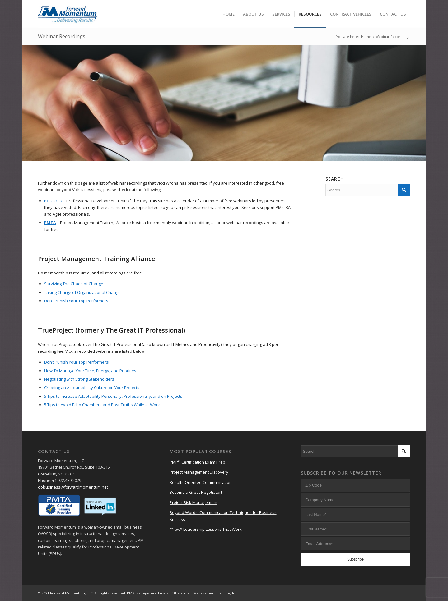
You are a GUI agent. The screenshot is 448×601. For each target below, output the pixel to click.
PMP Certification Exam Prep (197, 462)
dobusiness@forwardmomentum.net (73, 487)
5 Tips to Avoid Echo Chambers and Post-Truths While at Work (102, 404)
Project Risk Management (193, 502)
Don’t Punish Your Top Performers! (76, 362)
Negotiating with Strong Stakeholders (79, 379)
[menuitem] (228, 14)
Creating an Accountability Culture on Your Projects (91, 387)
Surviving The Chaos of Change (73, 284)
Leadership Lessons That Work (212, 529)
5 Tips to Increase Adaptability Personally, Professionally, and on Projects (113, 396)
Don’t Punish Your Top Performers (76, 301)
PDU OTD (53, 201)
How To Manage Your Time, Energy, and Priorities (90, 371)
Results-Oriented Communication (201, 482)
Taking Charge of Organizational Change (82, 292)
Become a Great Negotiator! (196, 492)
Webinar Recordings (61, 36)
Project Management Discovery (199, 472)
